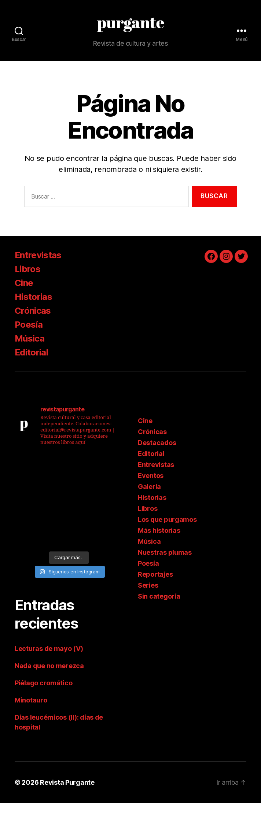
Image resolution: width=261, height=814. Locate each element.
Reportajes (155, 585)
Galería (149, 497)
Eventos (150, 486)
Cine (24, 294)
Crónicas (33, 321)
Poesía (29, 335)
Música (29, 349)
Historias (33, 307)
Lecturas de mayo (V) (49, 659)
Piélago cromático (43, 694)
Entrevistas (38, 266)
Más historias (159, 541)
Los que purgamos (167, 530)
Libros (27, 280)
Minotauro (31, 711)
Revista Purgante (67, 793)
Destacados (157, 453)
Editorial (31, 363)
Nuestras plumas (165, 563)
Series (148, 596)
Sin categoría (159, 607)
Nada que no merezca (49, 677)
